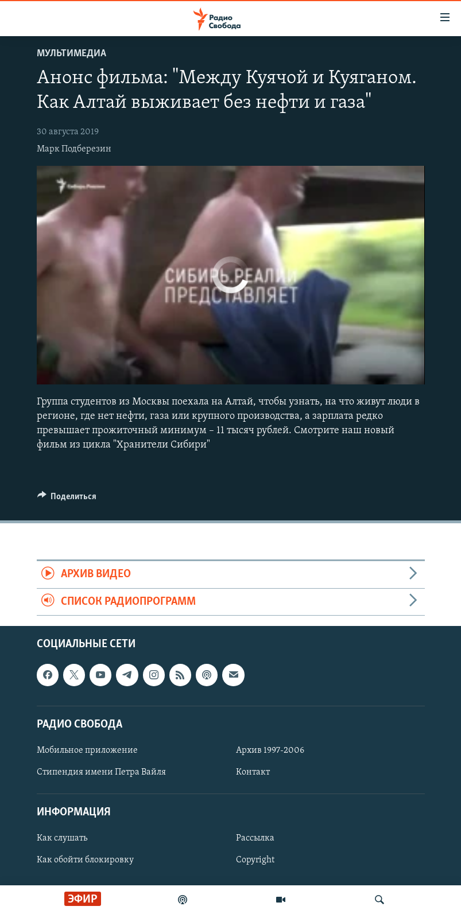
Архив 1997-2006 (270, 750)
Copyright (255, 860)
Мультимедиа (71, 53)
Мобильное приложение (87, 750)
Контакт (253, 772)
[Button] (67, 499)
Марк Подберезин (74, 149)
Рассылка (255, 838)
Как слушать (62, 838)
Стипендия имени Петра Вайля (101, 772)
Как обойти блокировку (85, 860)
